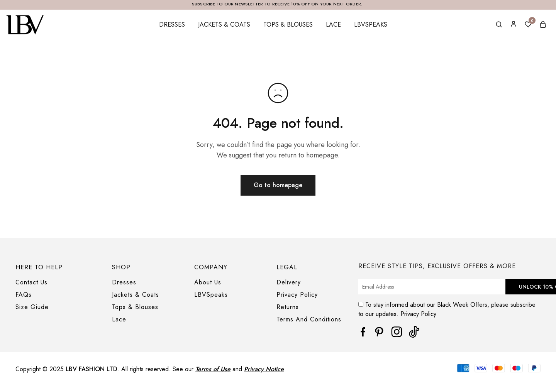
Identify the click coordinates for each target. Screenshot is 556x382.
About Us (207, 282)
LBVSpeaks (370, 24)
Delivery (288, 282)
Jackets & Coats (224, 24)
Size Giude (32, 307)
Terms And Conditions (308, 319)
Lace (333, 24)
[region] (278, 373)
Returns (287, 307)
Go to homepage (278, 185)
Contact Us (31, 282)
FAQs (23, 294)
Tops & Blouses (288, 24)
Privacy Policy (297, 294)
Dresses (172, 24)
